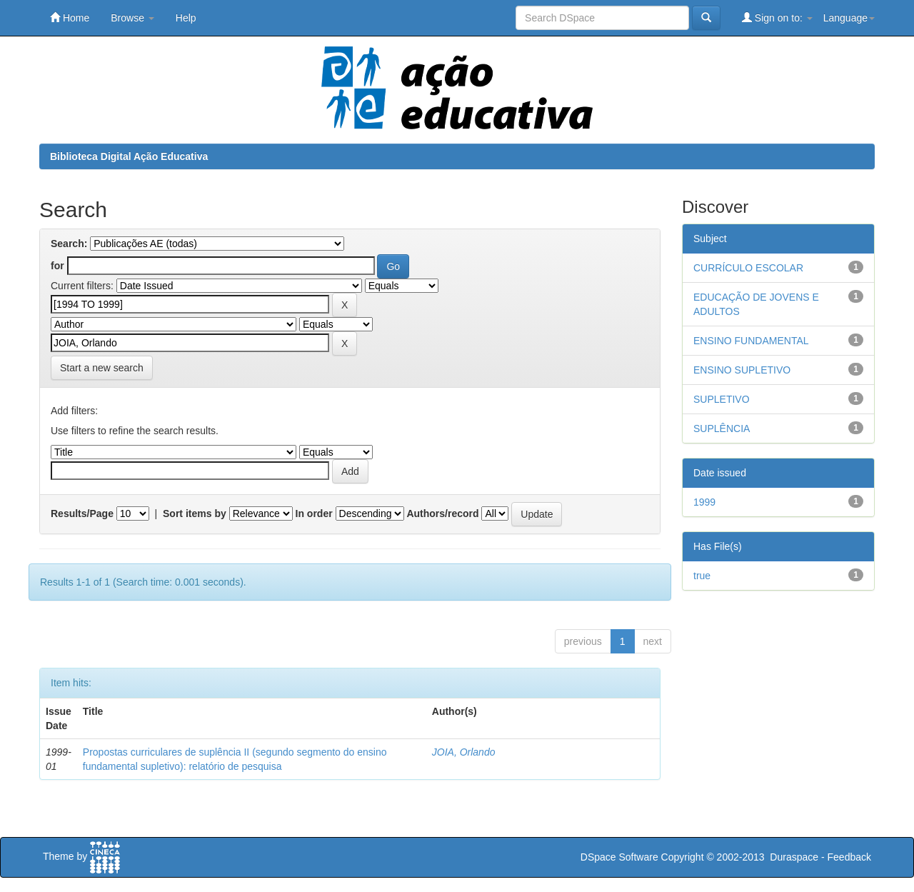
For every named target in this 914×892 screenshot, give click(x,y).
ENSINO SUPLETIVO (741, 370)
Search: (69, 243)
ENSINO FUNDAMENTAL (751, 340)
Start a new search (102, 368)
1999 (704, 502)
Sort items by (194, 513)
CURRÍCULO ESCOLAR (748, 268)
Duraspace (794, 857)
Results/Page (82, 513)
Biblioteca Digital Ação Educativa (129, 156)
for (57, 265)
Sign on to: (777, 17)
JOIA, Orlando (464, 752)
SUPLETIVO (721, 399)
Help (186, 18)
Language (849, 18)
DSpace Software (619, 857)
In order (314, 513)
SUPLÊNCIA (721, 428)
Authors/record (442, 513)
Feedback (849, 857)
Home (69, 17)
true (701, 575)
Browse (132, 18)
